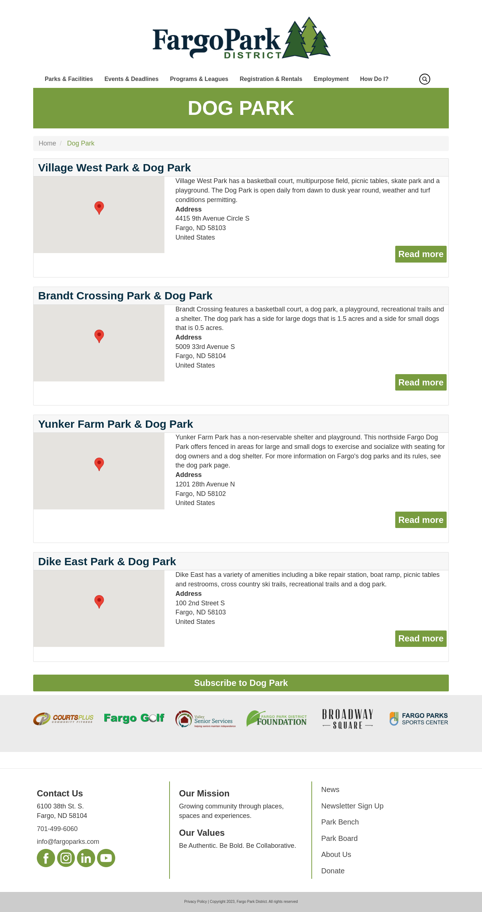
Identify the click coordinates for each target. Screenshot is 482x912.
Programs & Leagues (199, 79)
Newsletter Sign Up (352, 806)
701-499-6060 (57, 829)
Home (47, 143)
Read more (422, 253)
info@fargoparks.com (68, 841)
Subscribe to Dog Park (241, 683)
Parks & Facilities (69, 79)
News (330, 789)
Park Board (339, 838)
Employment (331, 79)
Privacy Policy (195, 902)
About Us (336, 854)
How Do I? (374, 79)
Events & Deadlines (131, 79)
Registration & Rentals (271, 79)
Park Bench (340, 822)
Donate (333, 871)
